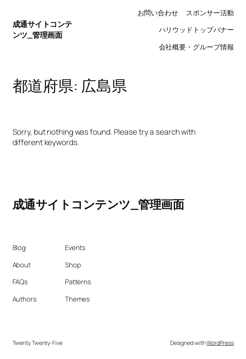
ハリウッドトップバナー (196, 29)
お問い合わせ (158, 12)
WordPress (219, 343)
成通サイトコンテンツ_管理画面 (42, 29)
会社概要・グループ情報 (196, 46)
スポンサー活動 (209, 12)
